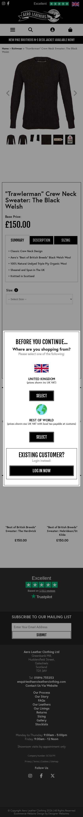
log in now (42, 470)
